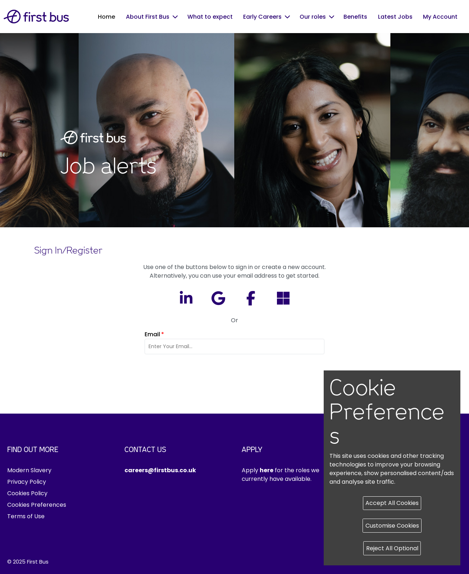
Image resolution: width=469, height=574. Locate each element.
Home (106, 17)
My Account (440, 17)
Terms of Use (26, 516)
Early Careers (262, 17)
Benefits (355, 17)
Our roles (313, 17)
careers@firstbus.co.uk (160, 470)
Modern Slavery (29, 470)
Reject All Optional (392, 548)
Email (154, 334)
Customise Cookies (392, 525)
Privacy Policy (26, 482)
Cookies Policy (27, 493)
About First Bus (147, 17)
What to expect (210, 17)
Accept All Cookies (392, 503)
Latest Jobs (395, 17)
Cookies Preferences (36, 505)
